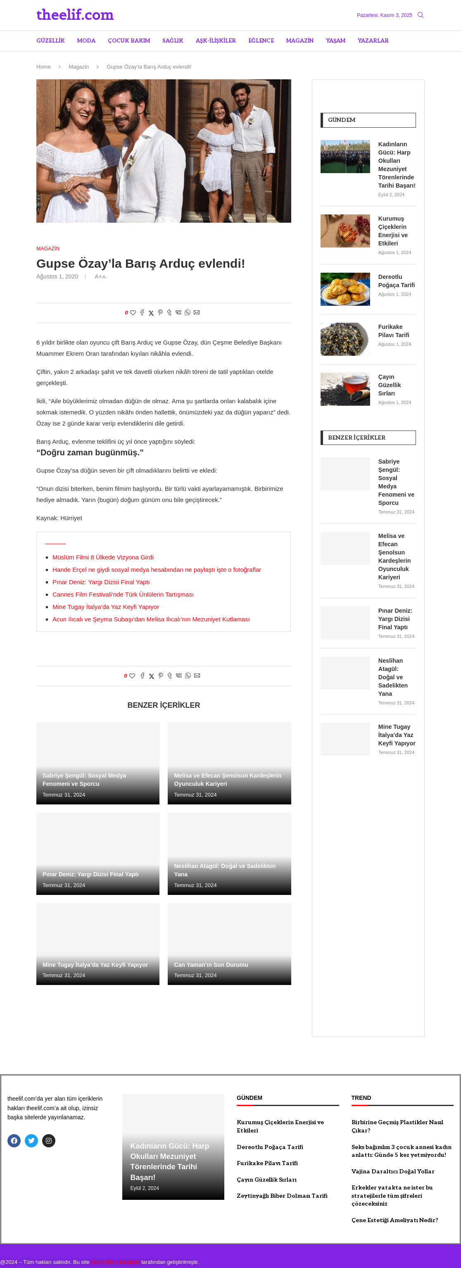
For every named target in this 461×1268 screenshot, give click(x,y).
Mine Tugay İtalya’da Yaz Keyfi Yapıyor (105, 606)
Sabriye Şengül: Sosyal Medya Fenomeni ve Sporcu (396, 479)
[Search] (420, 15)
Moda (86, 41)
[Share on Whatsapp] (187, 313)
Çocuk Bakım (129, 41)
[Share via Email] (197, 313)
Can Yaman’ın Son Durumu (211, 965)
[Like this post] (133, 313)
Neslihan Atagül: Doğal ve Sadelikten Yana (397, 668)
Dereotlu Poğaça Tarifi (396, 278)
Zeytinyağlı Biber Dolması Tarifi (282, 1183)
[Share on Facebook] (142, 313)
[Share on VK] (178, 313)
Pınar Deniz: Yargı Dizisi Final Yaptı (101, 581)
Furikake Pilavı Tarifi (393, 328)
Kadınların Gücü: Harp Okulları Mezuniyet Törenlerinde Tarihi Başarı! (396, 164)
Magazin (300, 41)
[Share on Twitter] (151, 313)
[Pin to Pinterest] (160, 313)
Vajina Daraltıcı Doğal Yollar (393, 1158)
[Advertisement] (368, 892)
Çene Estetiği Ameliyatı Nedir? (395, 1207)
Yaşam (335, 41)
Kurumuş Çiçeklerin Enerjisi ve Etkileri (392, 229)
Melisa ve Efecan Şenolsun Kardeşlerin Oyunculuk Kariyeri (394, 552)
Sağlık (172, 41)
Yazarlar (373, 41)
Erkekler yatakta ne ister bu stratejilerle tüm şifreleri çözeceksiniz (392, 1182)
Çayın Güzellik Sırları (389, 382)
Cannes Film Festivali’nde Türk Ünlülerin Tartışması (123, 594)
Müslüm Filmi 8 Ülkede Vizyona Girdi (103, 557)
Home (43, 67)
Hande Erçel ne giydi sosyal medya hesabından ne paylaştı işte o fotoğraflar (156, 569)
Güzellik (50, 41)
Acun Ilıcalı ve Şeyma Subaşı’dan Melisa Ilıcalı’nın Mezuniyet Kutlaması (151, 619)
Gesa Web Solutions (115, 1249)
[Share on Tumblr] (169, 313)
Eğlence (261, 41)
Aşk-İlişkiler (216, 41)
